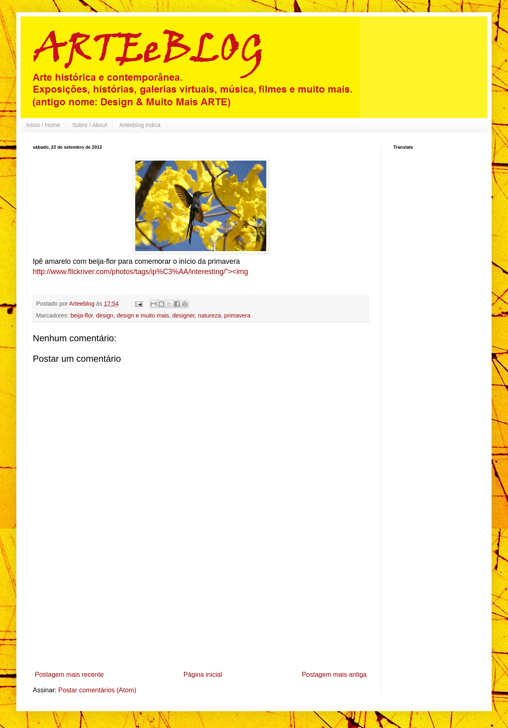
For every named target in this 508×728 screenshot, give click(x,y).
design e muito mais (143, 315)
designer (183, 315)
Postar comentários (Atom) (97, 690)
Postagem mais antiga (334, 674)
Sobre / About (89, 125)
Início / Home (43, 125)
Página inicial (203, 674)
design (104, 315)
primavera (237, 315)
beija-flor (81, 315)
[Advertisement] (200, 606)
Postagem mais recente (69, 674)
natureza (209, 315)
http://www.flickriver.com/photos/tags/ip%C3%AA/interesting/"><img (140, 272)
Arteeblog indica (139, 125)
